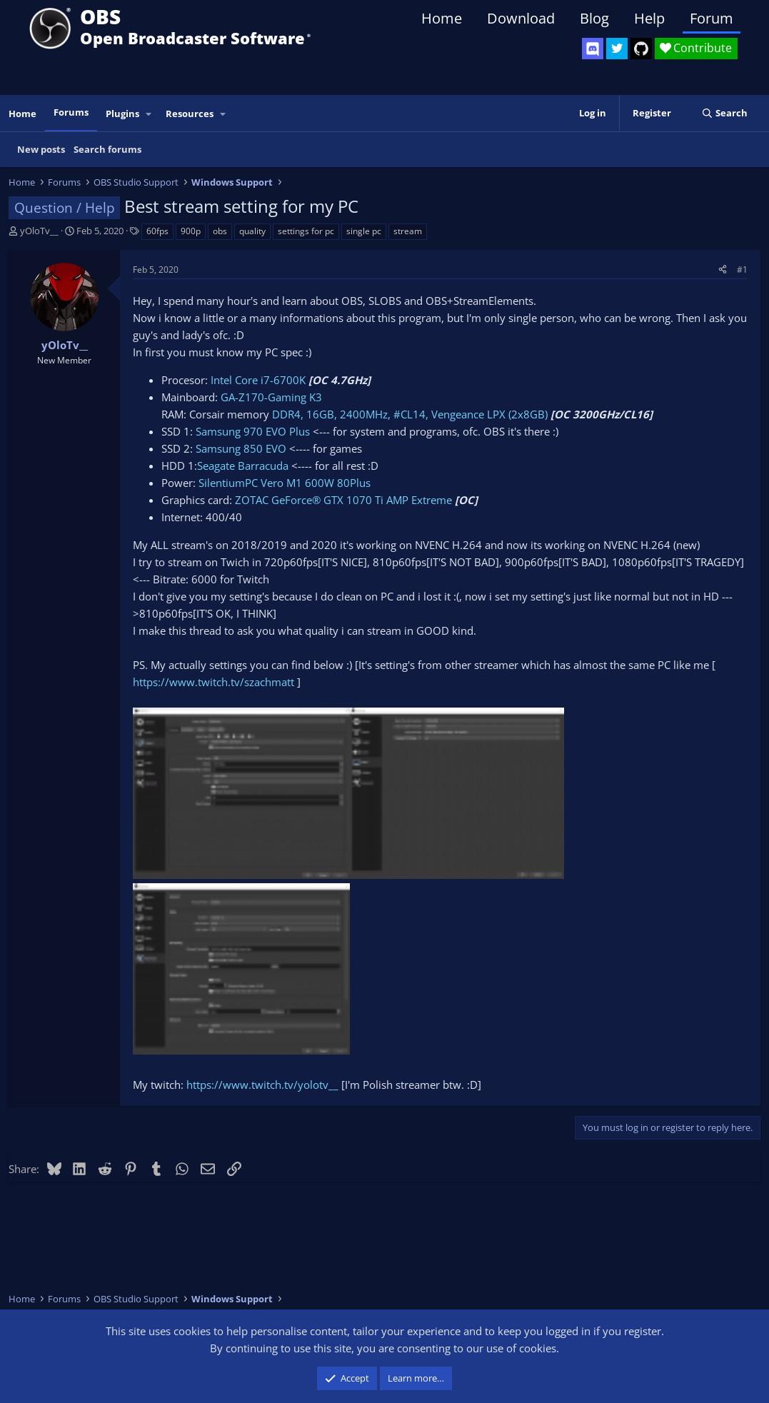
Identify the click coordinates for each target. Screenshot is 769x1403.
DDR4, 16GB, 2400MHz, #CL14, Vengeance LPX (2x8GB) (408, 414)
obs (220, 231)
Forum (711, 18)
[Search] (724, 113)
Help (649, 18)
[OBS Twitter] (617, 48)
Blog (594, 18)
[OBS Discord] (592, 48)
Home (441, 18)
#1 (742, 269)
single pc (363, 231)
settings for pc (306, 231)
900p (191, 231)
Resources (189, 113)
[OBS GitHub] (641, 48)
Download (521, 18)
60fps (157, 231)
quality (252, 231)
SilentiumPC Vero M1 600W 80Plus (284, 483)
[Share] (722, 269)
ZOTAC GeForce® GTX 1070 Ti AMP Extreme (343, 500)
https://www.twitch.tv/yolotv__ (262, 1084)
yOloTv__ (39, 230)
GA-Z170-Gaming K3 (271, 397)
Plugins (122, 113)
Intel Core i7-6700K (258, 380)
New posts (41, 149)
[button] (149, 113)
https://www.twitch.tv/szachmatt (213, 682)
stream (407, 231)
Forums (71, 112)
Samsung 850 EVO (241, 448)
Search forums (107, 149)
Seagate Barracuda (242, 465)
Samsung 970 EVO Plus (253, 431)
